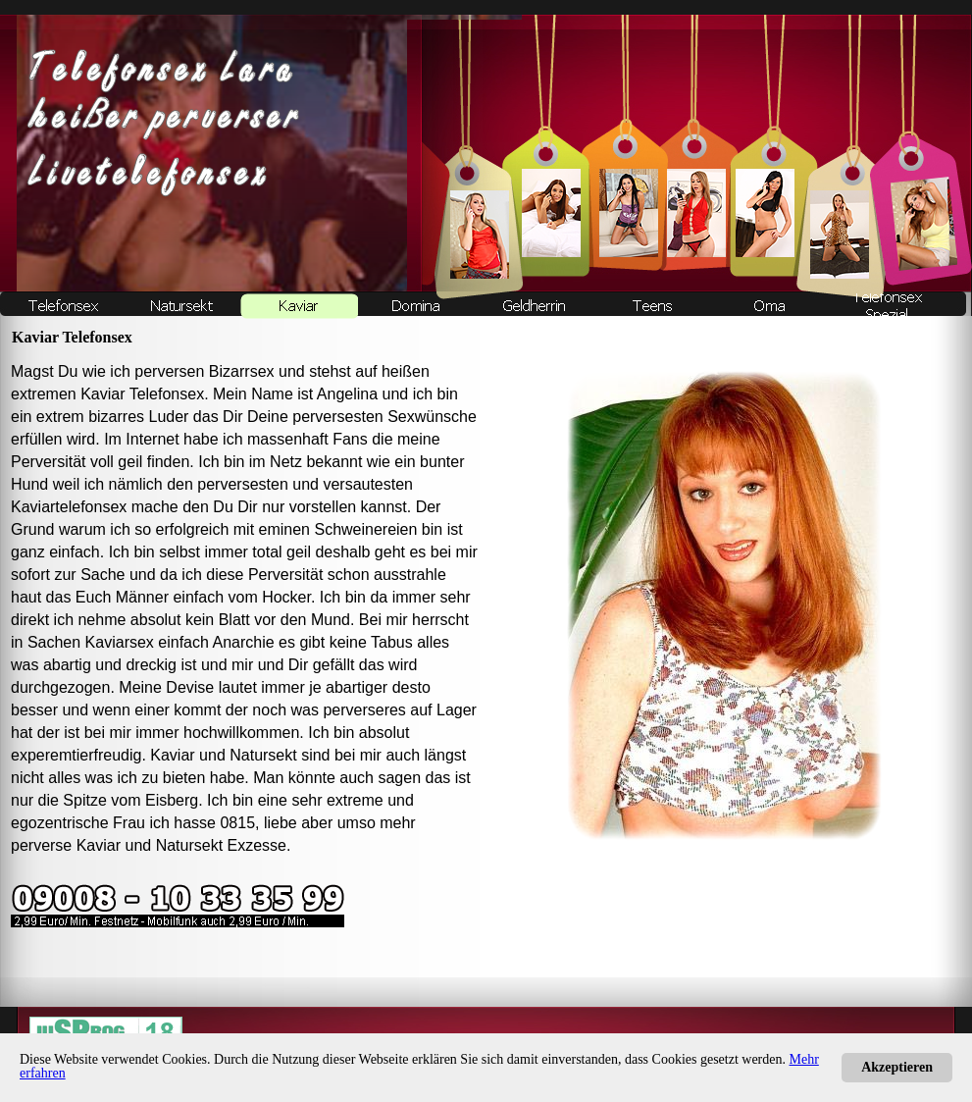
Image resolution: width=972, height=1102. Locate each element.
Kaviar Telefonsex (142, 394)
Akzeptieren (897, 1067)
